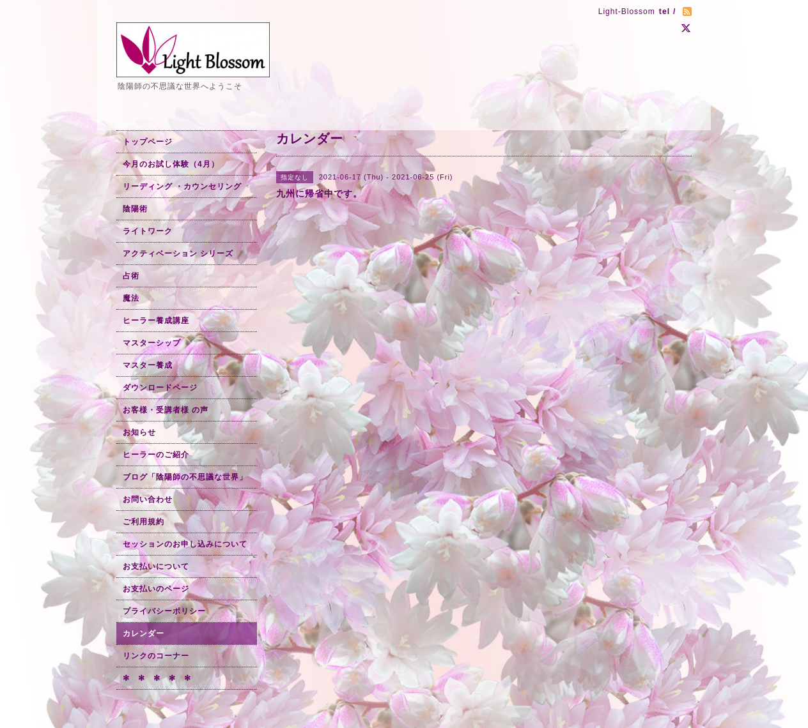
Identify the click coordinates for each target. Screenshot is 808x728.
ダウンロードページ (160, 387)
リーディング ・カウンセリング (182, 186)
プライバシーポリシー (164, 611)
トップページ (148, 141)
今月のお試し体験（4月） (171, 164)
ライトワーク (148, 231)
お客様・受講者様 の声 (165, 410)
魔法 (131, 298)
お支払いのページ (156, 588)
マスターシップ (152, 342)
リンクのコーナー (156, 655)
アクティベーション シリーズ (178, 253)
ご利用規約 (143, 521)
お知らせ (139, 432)
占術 (131, 275)
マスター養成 (148, 365)
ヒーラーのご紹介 (156, 454)
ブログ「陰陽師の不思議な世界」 (185, 477)
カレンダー (143, 633)
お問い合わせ (148, 499)
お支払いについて (156, 566)
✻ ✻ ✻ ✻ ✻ (157, 678)
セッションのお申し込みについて (185, 544)
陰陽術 (135, 208)
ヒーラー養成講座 (156, 320)
